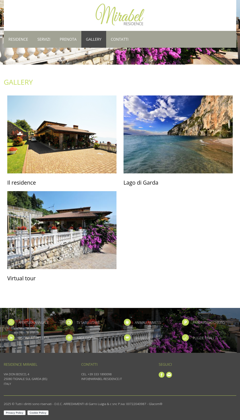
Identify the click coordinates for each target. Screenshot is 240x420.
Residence (18, 39)
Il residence (21, 182)
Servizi (44, 39)
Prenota (68, 39)
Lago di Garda (141, 182)
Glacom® (155, 404)
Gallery (93, 39)
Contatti (120, 39)
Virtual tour (21, 278)
